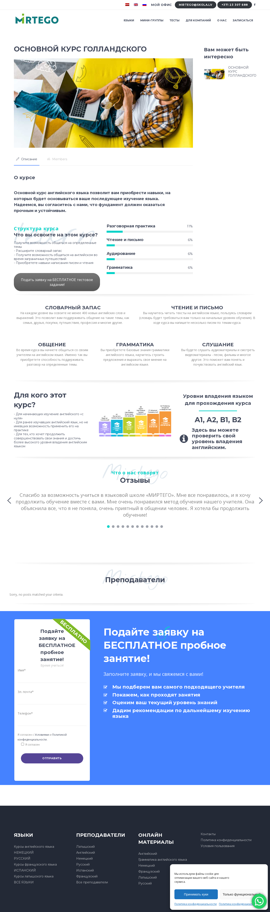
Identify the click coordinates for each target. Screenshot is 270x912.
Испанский (85, 870)
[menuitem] (127, 5)
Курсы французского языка (35, 864)
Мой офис (161, 5)
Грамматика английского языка (162, 860)
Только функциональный (242, 894)
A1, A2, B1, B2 (218, 419)
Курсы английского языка (34, 847)
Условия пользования (218, 846)
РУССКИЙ (22, 858)
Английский (85, 853)
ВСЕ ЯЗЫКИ (24, 882)
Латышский (85, 847)
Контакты (208, 834)
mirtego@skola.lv (195, 4)
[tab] (26, 159)
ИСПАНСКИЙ (25, 870)
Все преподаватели (92, 882)
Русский (83, 864)
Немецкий (84, 858)
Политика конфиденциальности (195, 904)
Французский (87, 876)
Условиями (42, 735)
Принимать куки (196, 894)
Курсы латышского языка (34, 876)
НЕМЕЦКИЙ (24, 853)
